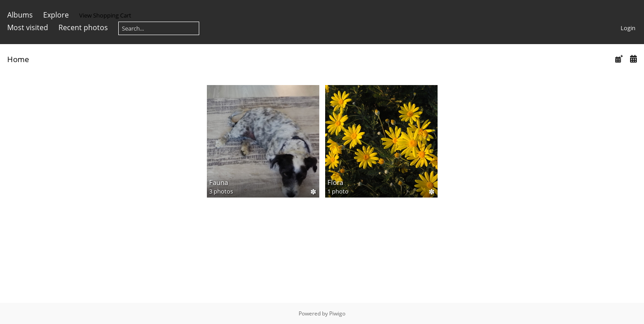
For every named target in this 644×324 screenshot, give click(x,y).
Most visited (27, 27)
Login (628, 28)
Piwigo (337, 313)
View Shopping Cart (105, 15)
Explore (56, 15)
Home (18, 59)
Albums (20, 15)
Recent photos (83, 27)
